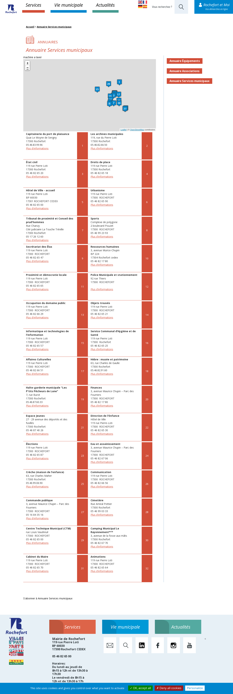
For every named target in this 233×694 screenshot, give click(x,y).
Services (33, 5)
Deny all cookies (168, 688)
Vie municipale (68, 5)
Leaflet (124, 130)
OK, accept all (140, 688)
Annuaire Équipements (184, 61)
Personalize (195, 688)
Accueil (30, 26)
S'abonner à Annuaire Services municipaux (47, 598)
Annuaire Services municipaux (54, 26)
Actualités (105, 5)
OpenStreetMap (137, 130)
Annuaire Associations (184, 71)
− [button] (28, 68)
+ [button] (28, 63)
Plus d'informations (37, 148)
